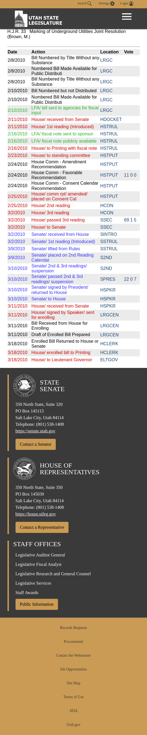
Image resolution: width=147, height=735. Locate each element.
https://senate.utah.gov (35, 431)
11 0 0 (130, 175)
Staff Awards (27, 592)
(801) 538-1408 (50, 424)
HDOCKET (111, 119)
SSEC (106, 220)
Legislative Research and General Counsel (53, 573)
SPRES (107, 279)
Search (85, 3)
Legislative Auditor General (40, 555)
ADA (73, 711)
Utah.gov (73, 725)
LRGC (106, 60)
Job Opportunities (73, 669)
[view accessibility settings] (106, 3)
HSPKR (107, 290)
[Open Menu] (126, 16)
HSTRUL (109, 126)
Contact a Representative (42, 527)
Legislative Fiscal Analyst (39, 564)
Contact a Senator (36, 444)
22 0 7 (130, 279)
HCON (106, 205)
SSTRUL (109, 241)
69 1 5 (130, 220)
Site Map (73, 683)
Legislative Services (33, 583)
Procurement (73, 641)
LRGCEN (109, 315)
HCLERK (109, 343)
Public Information (37, 604)
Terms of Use (73, 697)
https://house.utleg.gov (36, 514)
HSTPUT (109, 155)
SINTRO (108, 234)
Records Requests (73, 628)
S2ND (106, 257)
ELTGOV (109, 359)
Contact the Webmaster (73, 655)
